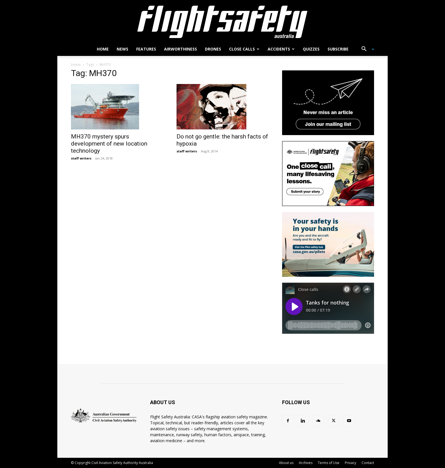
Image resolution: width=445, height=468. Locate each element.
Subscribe (338, 49)
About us (286, 462)
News (122, 49)
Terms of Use (328, 462)
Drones (213, 49)
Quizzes (311, 49)
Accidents (281, 49)
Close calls (244, 49)
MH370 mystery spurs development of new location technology (109, 143)
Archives (305, 462)
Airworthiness (180, 49)
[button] (365, 49)
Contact (368, 462)
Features (146, 49)
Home (103, 49)
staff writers (81, 158)
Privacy (350, 462)
